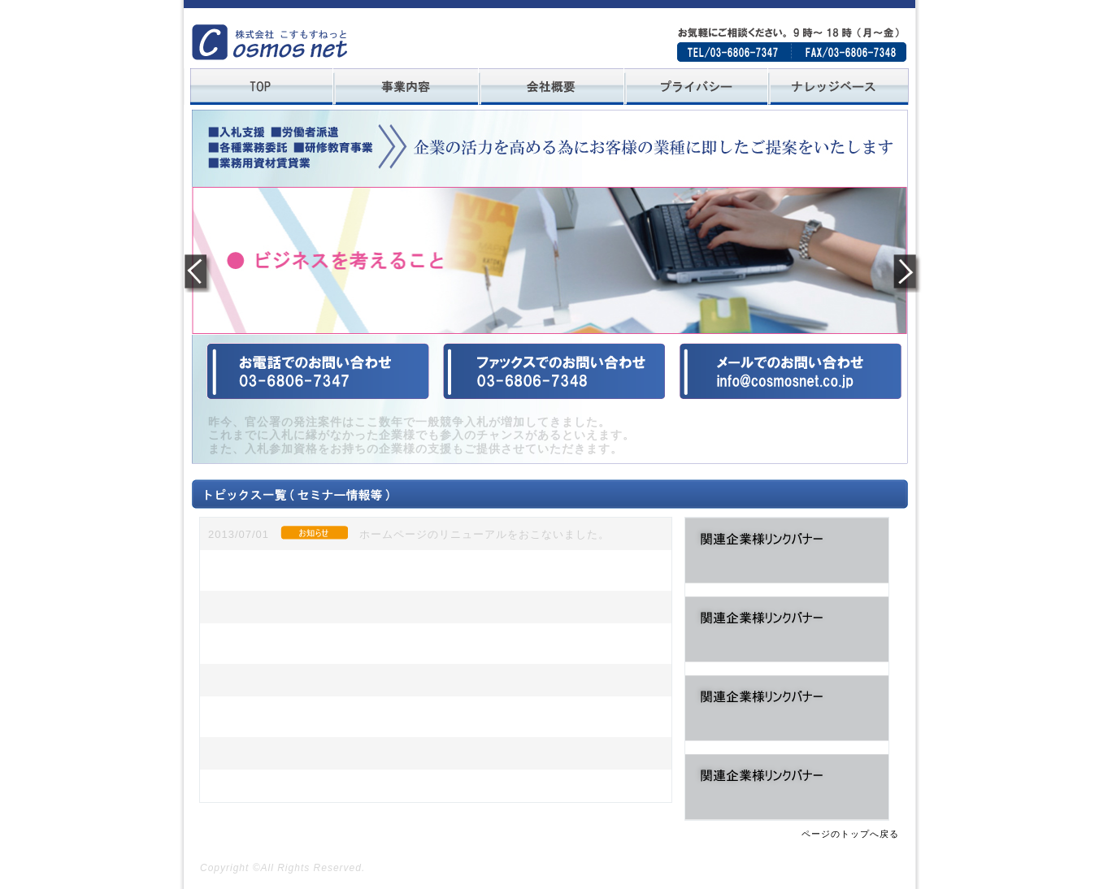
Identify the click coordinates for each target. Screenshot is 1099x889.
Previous (197, 271)
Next (903, 271)
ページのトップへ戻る (850, 834)
